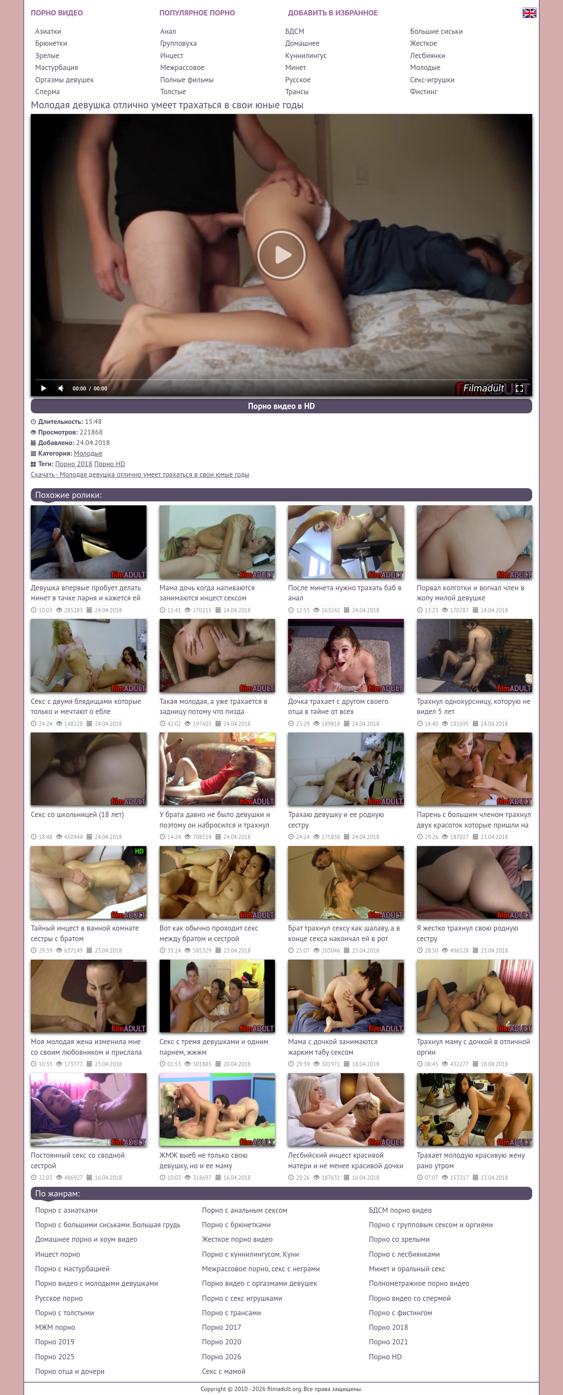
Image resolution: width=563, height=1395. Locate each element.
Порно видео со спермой (410, 1298)
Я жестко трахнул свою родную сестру (468, 933)
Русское (298, 80)
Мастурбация (56, 67)
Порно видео (57, 12)
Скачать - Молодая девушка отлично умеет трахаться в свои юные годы (140, 474)
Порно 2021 (388, 1342)
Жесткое (423, 43)
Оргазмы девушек (64, 80)
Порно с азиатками (66, 1210)
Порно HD (109, 463)
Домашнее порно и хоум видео (86, 1239)
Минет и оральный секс (407, 1269)
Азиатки (48, 31)
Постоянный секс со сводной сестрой (78, 1160)
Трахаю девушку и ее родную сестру (336, 820)
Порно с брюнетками (236, 1224)
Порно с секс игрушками (242, 1298)
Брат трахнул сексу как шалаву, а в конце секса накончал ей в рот (344, 933)
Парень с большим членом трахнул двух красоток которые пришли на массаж (474, 821)
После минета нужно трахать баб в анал (345, 593)
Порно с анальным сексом (244, 1210)
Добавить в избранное (333, 12)
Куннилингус (306, 55)
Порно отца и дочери (70, 1371)
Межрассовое (182, 67)
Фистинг (423, 91)
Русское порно (59, 1298)
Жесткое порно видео (237, 1239)
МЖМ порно (55, 1327)
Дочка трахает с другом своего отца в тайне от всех (338, 706)
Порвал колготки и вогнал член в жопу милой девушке (471, 593)
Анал (168, 31)
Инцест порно (57, 1254)
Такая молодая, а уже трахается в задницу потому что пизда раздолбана (214, 707)
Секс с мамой (223, 1371)
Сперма (47, 91)
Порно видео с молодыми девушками (96, 1283)
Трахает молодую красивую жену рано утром (471, 1160)
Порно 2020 (221, 1342)
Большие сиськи (436, 31)
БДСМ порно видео (400, 1210)
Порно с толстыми (64, 1313)
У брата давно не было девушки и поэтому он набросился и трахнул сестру (215, 821)
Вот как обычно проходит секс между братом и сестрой (209, 933)
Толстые (173, 91)
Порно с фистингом (400, 1313)
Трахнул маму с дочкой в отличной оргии (473, 1047)
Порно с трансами (231, 1313)
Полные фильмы (187, 80)
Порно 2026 (221, 1357)
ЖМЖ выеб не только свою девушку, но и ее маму (204, 1160)
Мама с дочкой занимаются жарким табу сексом (333, 1047)
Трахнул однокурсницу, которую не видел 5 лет (474, 706)
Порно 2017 (221, 1327)
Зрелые (47, 55)
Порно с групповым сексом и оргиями (431, 1224)
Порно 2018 (73, 463)
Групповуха (178, 43)
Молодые (425, 67)
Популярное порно (197, 12)
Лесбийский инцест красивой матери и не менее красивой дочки (345, 1160)
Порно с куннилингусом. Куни (250, 1254)
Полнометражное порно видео (419, 1283)
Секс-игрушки (432, 80)
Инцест (171, 55)
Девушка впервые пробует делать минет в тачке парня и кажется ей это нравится (86, 594)
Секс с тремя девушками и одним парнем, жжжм (214, 1047)
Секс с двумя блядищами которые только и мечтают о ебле (86, 706)
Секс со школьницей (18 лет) (77, 814)
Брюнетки (51, 43)
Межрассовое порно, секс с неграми (261, 1269)
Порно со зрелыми (399, 1239)
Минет (295, 67)
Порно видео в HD (281, 406)
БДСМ (294, 31)
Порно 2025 (54, 1357)
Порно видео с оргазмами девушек (259, 1283)
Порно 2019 (54, 1342)
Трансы (296, 91)
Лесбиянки (428, 55)
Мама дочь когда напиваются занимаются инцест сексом (207, 593)
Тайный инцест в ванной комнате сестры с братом (85, 933)
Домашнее (302, 43)
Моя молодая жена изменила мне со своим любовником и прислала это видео (86, 1048)
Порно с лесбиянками (404, 1254)
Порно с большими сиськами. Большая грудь (107, 1224)
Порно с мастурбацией (72, 1269)
